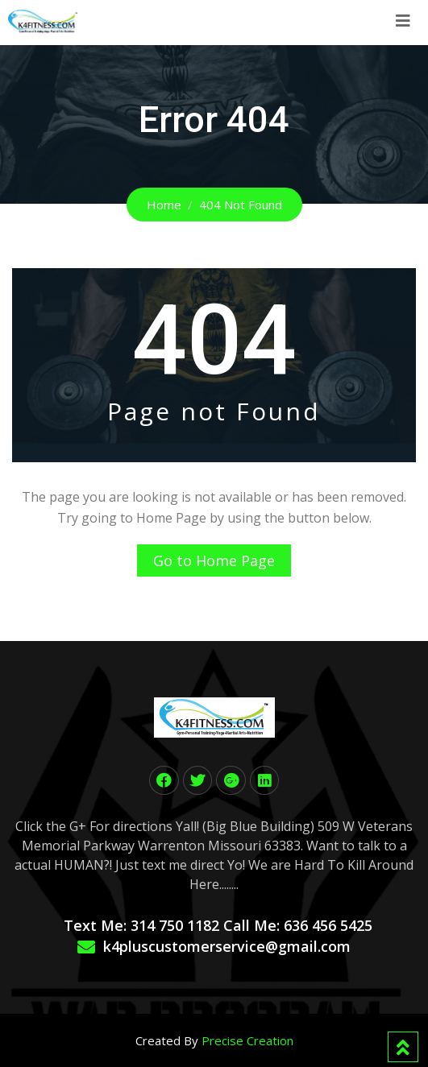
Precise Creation (247, 1040)
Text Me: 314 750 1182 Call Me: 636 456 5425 (218, 925)
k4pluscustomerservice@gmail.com (227, 946)
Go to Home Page (214, 560)
